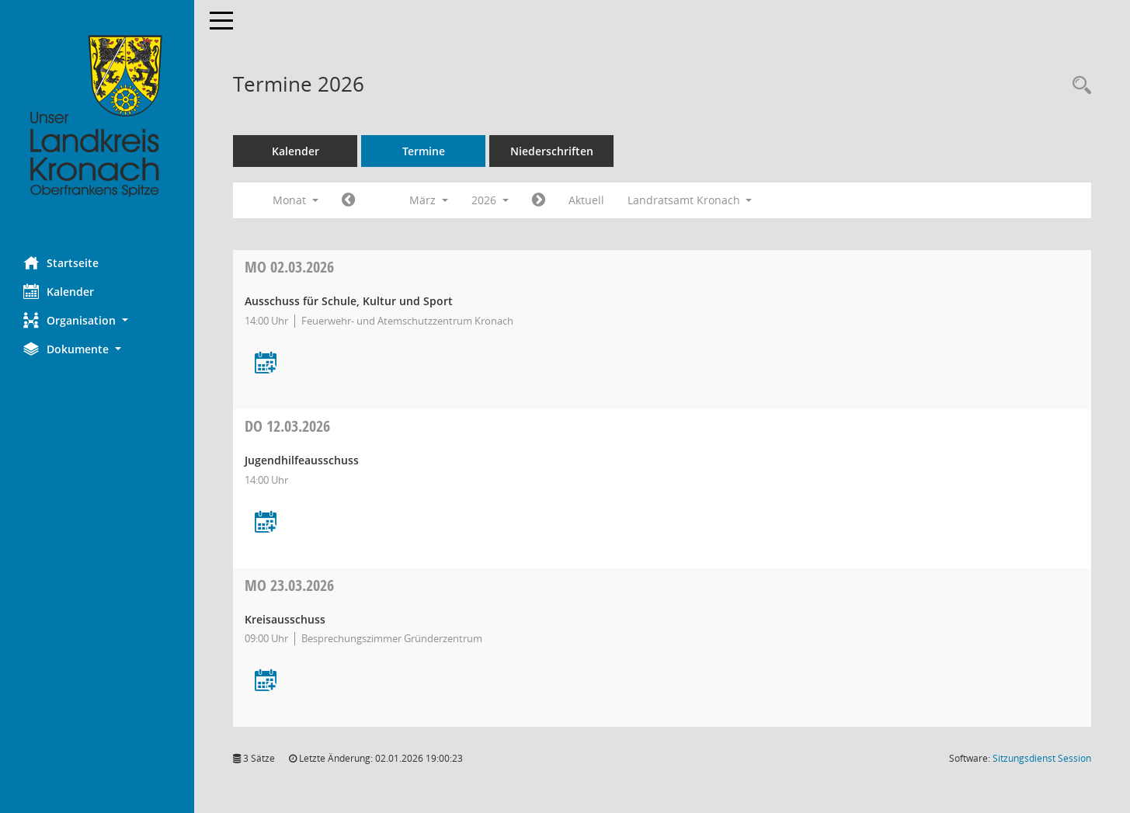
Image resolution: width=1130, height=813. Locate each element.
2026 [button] (490, 200)
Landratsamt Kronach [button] (690, 200)
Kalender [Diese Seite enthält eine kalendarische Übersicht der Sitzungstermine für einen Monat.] (58, 291)
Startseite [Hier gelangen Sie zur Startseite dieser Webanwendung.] (61, 262)
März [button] (428, 200)
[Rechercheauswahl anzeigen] (1078, 86)
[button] (97, 320)
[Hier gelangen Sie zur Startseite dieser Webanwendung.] (97, 116)
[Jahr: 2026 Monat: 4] (538, 200)
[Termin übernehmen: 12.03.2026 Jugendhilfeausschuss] (266, 523)
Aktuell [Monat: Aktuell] (586, 200)
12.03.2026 (287, 425)
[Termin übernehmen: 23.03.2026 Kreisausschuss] (266, 681)
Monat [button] (295, 200)
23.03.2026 (289, 585)
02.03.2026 (289, 266)
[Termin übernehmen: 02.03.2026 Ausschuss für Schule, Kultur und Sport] (266, 363)
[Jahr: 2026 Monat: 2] (348, 200)
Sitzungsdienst (1042, 758)
